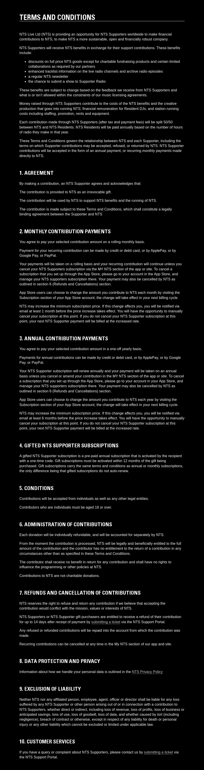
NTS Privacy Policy (147, 672)
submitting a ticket (105, 622)
